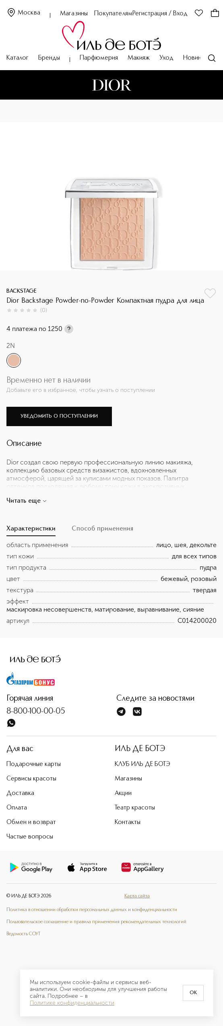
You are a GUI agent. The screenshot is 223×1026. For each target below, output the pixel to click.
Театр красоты (135, 808)
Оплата (16, 808)
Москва (23, 13)
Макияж (139, 58)
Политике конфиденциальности (72, 1003)
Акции (123, 793)
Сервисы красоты (31, 779)
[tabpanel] (111, 583)
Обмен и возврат (31, 822)
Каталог (17, 58)
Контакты (127, 822)
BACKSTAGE (21, 291)
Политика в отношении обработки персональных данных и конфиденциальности (91, 909)
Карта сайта (137, 896)
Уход (166, 58)
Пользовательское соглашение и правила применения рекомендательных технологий (96, 922)
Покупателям (113, 13)
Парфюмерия (99, 58)
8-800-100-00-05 (35, 712)
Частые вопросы (29, 837)
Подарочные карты (33, 764)
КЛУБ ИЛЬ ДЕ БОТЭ (142, 764)
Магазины (74, 13)
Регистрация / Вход (160, 13)
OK (193, 993)
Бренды (49, 58)
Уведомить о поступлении (59, 416)
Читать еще (26, 501)
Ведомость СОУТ (23, 934)
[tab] (31, 531)
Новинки (195, 58)
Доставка (20, 793)
